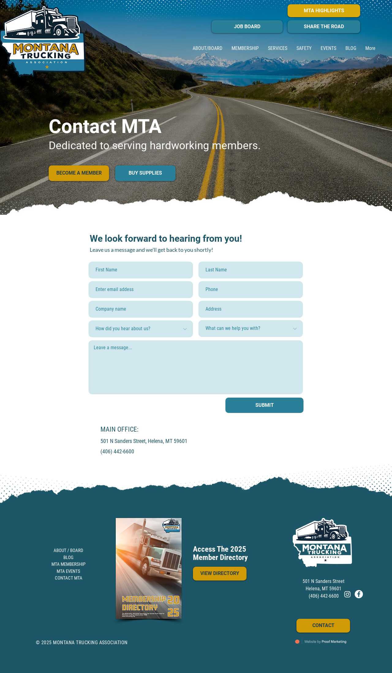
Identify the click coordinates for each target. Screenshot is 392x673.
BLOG (68, 557)
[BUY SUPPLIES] (145, 173)
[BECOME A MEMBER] (79, 173)
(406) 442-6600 (117, 451)
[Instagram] (347, 594)
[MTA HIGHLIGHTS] (324, 10)
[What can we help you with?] (250, 328)
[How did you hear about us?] (141, 328)
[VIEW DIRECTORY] (220, 573)
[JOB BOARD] (247, 26)
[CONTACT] (323, 626)
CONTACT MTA (68, 578)
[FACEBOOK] (359, 594)
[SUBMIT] (264, 405)
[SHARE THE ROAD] (324, 26)
